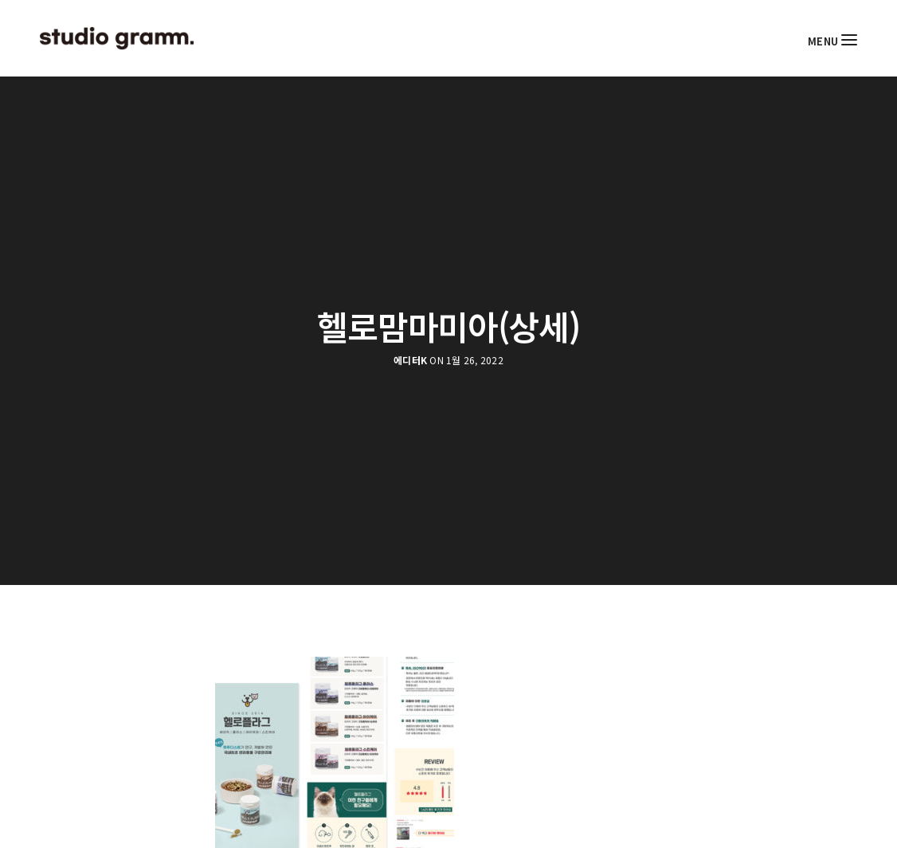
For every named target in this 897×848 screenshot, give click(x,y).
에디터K (410, 360)
